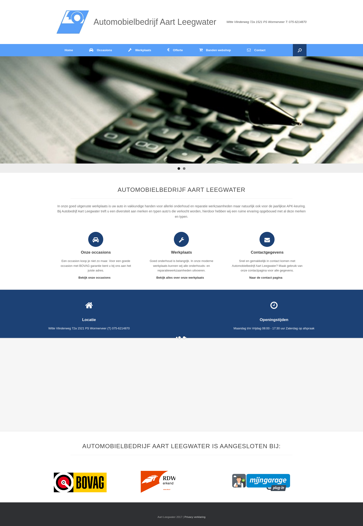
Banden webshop (215, 50)
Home (69, 50)
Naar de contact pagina (267, 277)
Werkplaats (139, 50)
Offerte (175, 50)
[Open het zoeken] (300, 50)
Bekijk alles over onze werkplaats (181, 277)
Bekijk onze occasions (95, 277)
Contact (256, 50)
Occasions (100, 50)
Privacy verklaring (195, 517)
